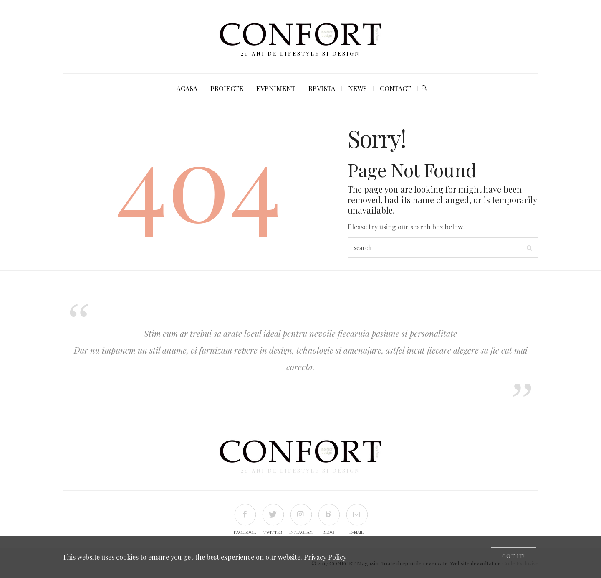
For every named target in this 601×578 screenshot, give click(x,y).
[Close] (513, 555)
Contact (395, 88)
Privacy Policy (325, 557)
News (357, 88)
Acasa (187, 88)
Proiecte (226, 88)
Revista (321, 88)
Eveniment (275, 88)
